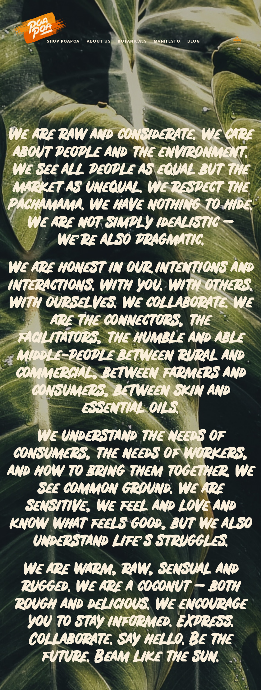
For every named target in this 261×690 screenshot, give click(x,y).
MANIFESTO (167, 41)
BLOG (193, 41)
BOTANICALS (132, 41)
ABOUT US (99, 41)
